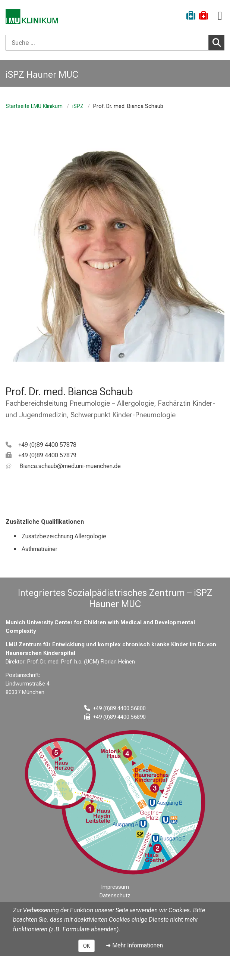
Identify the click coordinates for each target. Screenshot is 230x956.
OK (86, 946)
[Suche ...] (107, 42)
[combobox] (115, 42)
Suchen (218, 42)
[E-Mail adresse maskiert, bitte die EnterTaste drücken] (63, 466)
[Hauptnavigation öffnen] (219, 16)
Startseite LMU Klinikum (34, 106)
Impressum (115, 887)
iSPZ (78, 106)
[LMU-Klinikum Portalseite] (32, 16)
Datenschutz (115, 895)
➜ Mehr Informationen (134, 945)
